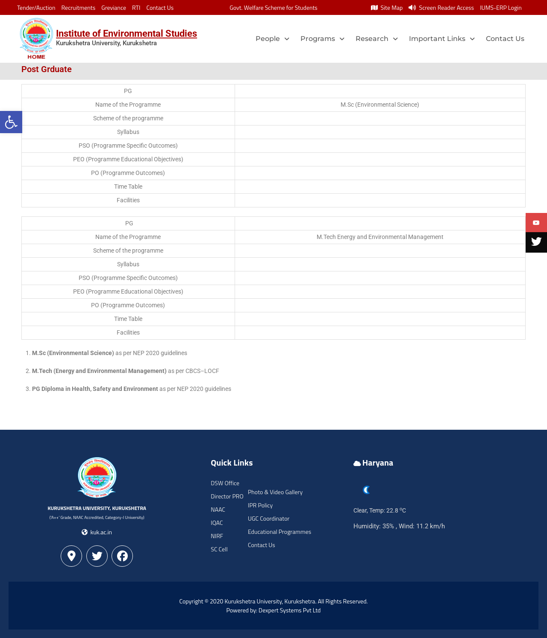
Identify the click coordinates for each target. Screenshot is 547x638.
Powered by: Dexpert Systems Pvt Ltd (273, 610)
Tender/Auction (36, 7)
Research (377, 39)
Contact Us (160, 7)
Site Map (387, 7)
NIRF (217, 535)
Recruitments (79, 7)
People (272, 39)
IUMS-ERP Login (501, 7)
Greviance (113, 7)
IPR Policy (260, 505)
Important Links (442, 39)
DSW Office (225, 482)
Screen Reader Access (441, 7)
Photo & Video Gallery (275, 491)
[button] (11, 122)
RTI (136, 7)
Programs (322, 39)
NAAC (218, 509)
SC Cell (219, 549)
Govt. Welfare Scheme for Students (273, 7)
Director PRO (227, 496)
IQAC (217, 522)
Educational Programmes (279, 531)
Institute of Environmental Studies (126, 33)
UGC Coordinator (268, 518)
